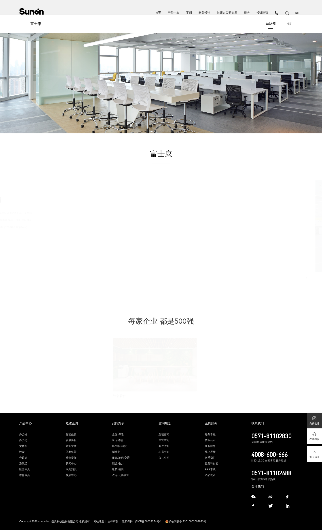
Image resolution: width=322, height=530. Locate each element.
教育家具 (24, 475)
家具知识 (71, 469)
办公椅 (23, 440)
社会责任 (71, 457)
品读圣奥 (71, 434)
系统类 (23, 463)
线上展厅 (210, 451)
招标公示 (210, 440)
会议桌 (23, 457)
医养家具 (24, 469)
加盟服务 (210, 446)
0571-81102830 (271, 436)
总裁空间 (164, 434)
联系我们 (210, 457)
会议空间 (164, 446)
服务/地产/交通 (121, 457)
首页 (158, 12)
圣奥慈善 (71, 451)
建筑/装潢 (117, 469)
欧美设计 (204, 12)
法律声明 (113, 521)
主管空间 (164, 440)
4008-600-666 (269, 454)
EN (297, 12)
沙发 (22, 451)
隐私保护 (127, 521)
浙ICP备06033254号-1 (148, 521)
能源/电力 (117, 463)
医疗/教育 (117, 440)
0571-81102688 (271, 473)
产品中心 (173, 12)
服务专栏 (210, 434)
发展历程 (71, 440)
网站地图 (98, 521)
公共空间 (164, 457)
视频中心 (71, 475)
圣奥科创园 (211, 463)
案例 (189, 12)
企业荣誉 (71, 446)
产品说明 (210, 475)
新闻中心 (71, 463)
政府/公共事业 (120, 475)
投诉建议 (262, 12)
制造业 (116, 451)
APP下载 (210, 469)
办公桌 (23, 434)
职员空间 (164, 451)
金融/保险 (117, 434)
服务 (247, 12)
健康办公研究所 (227, 12)
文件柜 (23, 446)
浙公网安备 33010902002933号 (185, 521)
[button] (277, 278)
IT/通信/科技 (119, 446)
